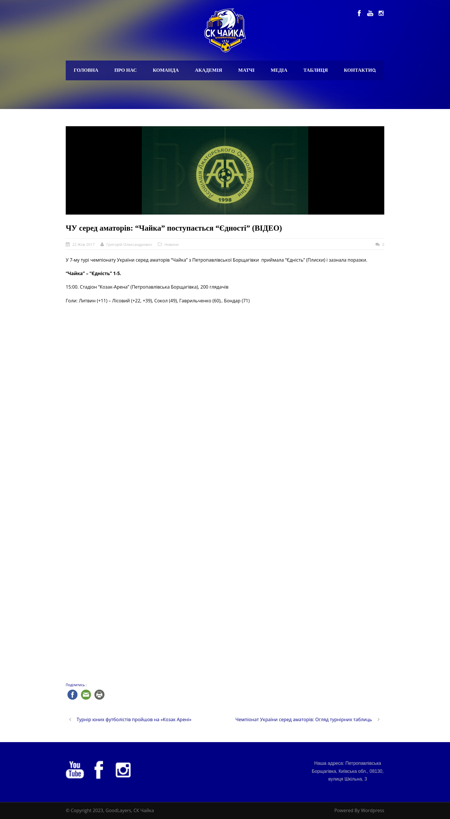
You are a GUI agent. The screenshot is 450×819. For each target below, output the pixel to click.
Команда (166, 70)
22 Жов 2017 (83, 244)
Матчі (246, 70)
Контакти (358, 70)
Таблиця (315, 70)
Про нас (126, 70)
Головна (86, 70)
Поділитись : (76, 684)
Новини (171, 244)
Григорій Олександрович (129, 244)
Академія (208, 70)
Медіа (279, 70)
